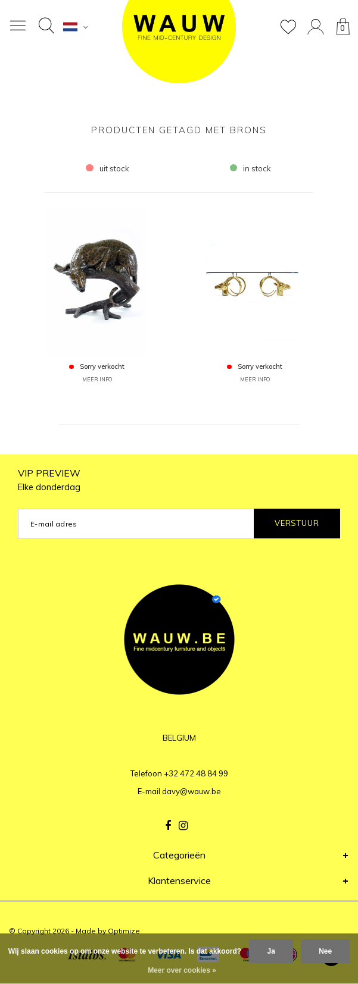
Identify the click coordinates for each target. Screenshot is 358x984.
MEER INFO (97, 379)
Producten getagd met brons (179, 130)
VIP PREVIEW (49, 480)
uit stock (107, 168)
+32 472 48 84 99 (196, 773)
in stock (251, 168)
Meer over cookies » (182, 970)
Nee (325, 951)
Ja (271, 951)
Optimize (124, 930)
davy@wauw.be (191, 791)
